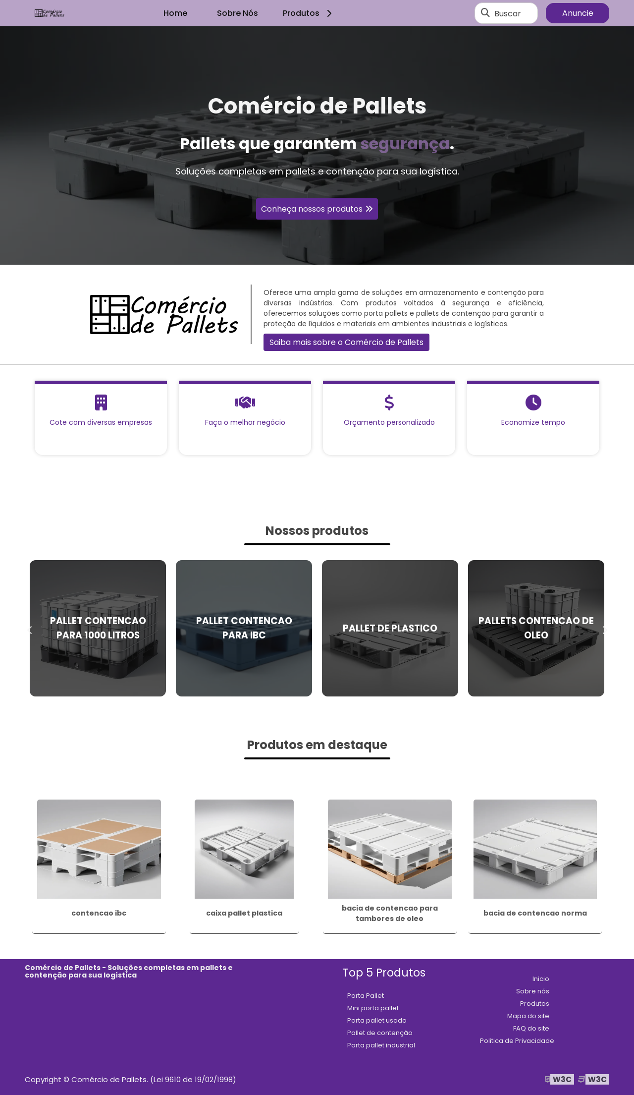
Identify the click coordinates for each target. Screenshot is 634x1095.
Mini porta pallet (373, 1008)
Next (604, 628)
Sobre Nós (237, 13)
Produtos (309, 13)
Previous (30, 628)
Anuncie (577, 13)
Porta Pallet (365, 995)
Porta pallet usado (377, 1020)
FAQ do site (531, 1028)
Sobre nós (532, 991)
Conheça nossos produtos (312, 209)
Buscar (507, 13)
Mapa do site (528, 1016)
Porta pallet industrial (381, 1045)
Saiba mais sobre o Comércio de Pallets (346, 342)
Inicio (540, 978)
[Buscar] (485, 13)
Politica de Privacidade (517, 1040)
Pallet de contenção (380, 1032)
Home (175, 13)
